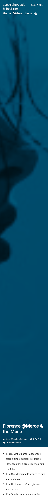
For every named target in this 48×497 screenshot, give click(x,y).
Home (7, 13)
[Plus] (35, 13)
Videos (18, 13)
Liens (28, 13)
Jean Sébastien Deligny (16, 439)
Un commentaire (13, 442)
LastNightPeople (14, 4)
